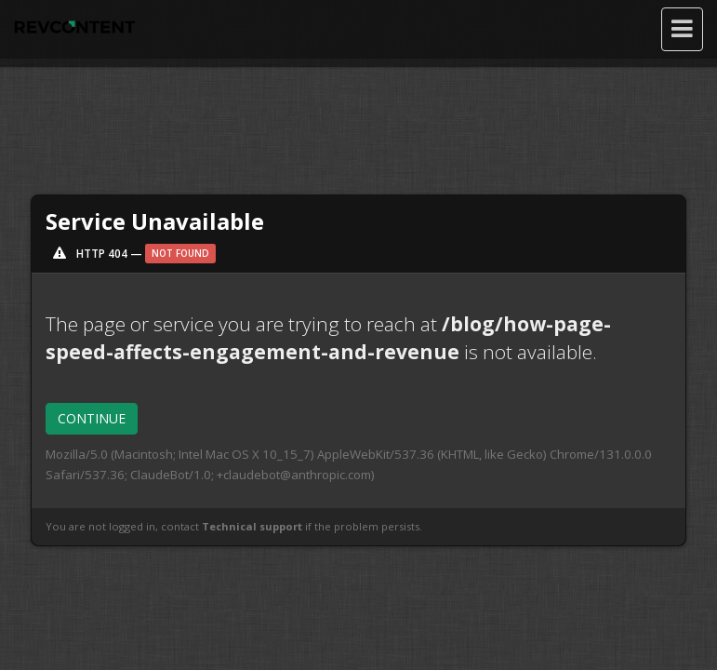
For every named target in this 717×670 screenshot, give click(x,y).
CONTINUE (92, 418)
